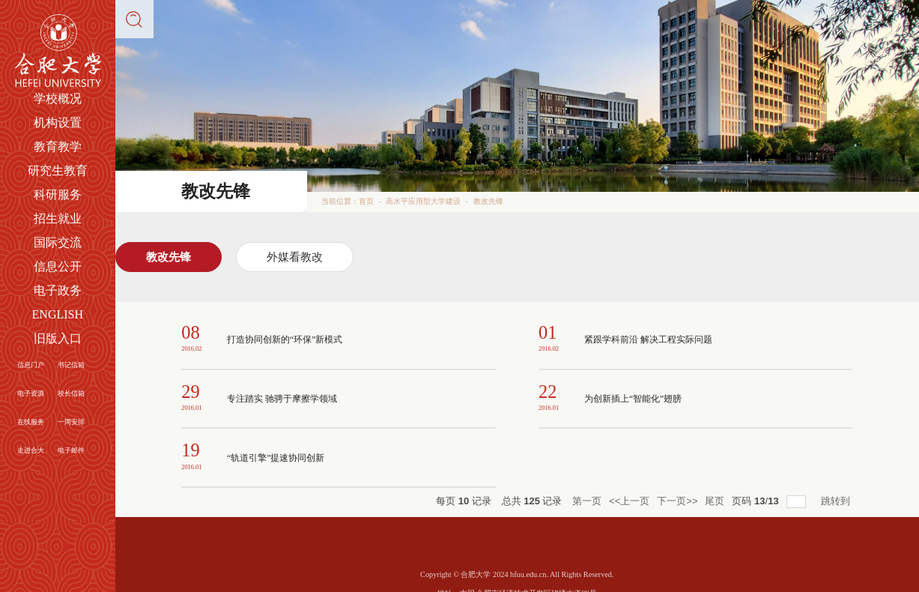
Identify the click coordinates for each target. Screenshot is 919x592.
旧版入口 (58, 338)
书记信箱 (71, 365)
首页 (366, 201)
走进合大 (30, 450)
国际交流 (58, 242)
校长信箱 (71, 393)
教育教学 (58, 146)
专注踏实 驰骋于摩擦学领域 (277, 398)
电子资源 (30, 393)
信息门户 (30, 365)
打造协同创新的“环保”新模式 (280, 339)
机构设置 (58, 122)
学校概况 (58, 98)
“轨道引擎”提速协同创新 (272, 457)
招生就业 (58, 218)
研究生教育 (58, 170)
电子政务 (58, 290)
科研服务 (58, 194)
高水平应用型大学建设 (423, 201)
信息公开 (58, 266)
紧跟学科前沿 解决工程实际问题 (643, 339)
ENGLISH (57, 314)
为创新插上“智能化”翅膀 (629, 398)
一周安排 (71, 422)
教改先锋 (488, 201)
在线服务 (30, 422)
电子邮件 (71, 450)
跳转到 (837, 501)
